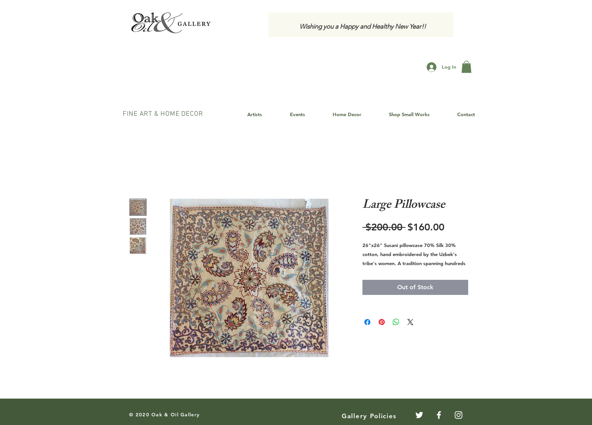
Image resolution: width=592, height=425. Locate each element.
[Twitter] (419, 415)
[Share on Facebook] (367, 322)
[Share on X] (410, 322)
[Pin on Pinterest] (381, 322)
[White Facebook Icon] (439, 415)
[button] (466, 67)
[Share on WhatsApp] (396, 322)
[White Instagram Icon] (458, 415)
